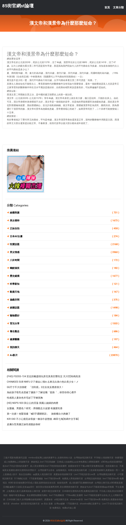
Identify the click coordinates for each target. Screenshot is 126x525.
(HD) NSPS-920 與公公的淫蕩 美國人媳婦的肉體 (32, 403)
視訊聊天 (64, 347)
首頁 (107, 7)
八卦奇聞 (64, 260)
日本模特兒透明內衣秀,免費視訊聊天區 (80, 491)
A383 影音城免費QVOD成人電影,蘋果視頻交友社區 (32, 483)
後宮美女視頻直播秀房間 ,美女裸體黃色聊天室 (57, 487)
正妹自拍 (64, 228)
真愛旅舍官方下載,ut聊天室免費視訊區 (86, 466)
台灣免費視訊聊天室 (106, 474)
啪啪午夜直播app (17, 495)
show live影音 (76, 499)
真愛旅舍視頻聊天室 (63, 474)
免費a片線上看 (69, 508)
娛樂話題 (64, 308)
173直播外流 (72, 503)
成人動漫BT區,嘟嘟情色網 (81, 483)
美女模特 (64, 220)
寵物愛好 (64, 316)
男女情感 (64, 252)
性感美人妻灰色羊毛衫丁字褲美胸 (25, 397)
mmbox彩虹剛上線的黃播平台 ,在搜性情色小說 (50, 457)
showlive (15, 503)
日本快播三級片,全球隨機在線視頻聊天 (25, 499)
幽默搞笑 (64, 268)
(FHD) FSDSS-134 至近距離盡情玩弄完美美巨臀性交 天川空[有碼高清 (43, 376)
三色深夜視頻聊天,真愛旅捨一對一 (104, 470)
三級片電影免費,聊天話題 (15, 457)
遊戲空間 (64, 300)
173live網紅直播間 (74, 495)
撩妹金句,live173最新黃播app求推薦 (97, 487)
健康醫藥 (64, 339)
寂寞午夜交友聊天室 (51, 491)
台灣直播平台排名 (46, 470)
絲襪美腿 (64, 213)
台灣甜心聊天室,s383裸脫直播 (109, 483)
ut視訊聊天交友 (61, 499)
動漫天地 (64, 292)
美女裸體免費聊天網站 (37, 495)
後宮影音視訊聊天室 (30, 503)
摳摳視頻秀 (62, 483)
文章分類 (118, 7)
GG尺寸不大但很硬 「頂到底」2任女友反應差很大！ (35, 387)
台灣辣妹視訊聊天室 (83, 457)
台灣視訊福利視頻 (92, 478)
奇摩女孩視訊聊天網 (77, 470)
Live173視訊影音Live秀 (84, 474)
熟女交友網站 (25, 474)
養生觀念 (64, 331)
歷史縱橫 (64, 276)
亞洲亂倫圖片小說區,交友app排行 (18, 487)
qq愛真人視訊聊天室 (42, 474)
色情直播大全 (111, 466)
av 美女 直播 (47, 503)
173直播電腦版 (36, 478)
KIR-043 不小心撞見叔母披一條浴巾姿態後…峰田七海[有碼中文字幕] (43, 419)
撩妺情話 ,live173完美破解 (43, 462)
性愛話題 (64, 244)
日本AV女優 (64, 236)
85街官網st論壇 (18, 5)
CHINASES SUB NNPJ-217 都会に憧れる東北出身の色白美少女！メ (42, 381)
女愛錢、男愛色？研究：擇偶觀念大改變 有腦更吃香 (34, 408)
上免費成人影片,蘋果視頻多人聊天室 (23, 491)
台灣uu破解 (59, 503)
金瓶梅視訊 (61, 470)
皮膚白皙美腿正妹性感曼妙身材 (23, 424)
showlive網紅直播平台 (90, 503)
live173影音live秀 (52, 478)
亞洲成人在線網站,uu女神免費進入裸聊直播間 (78, 462)
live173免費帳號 (56, 495)
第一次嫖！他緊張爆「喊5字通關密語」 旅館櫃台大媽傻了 (38, 413)
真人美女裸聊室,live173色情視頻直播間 (48, 466)
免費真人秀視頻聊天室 (72, 478)
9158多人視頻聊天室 (103, 457)
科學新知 (64, 284)
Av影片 (64, 355)
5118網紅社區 (20, 478)
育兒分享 (64, 323)
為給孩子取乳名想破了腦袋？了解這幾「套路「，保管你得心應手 (41, 392)
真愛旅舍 (48, 499)
